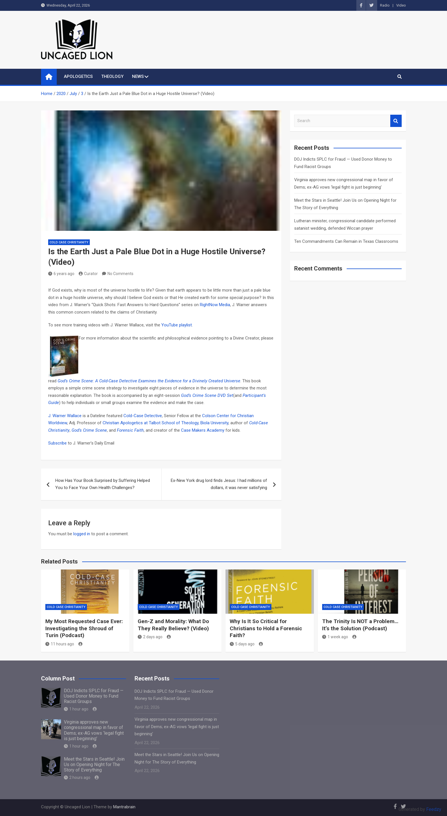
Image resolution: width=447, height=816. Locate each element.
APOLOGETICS (78, 76)
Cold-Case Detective (142, 415)
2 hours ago (77, 777)
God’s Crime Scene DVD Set (207, 395)
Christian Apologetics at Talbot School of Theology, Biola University (165, 422)
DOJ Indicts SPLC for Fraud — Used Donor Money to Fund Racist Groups (93, 696)
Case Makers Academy (203, 430)
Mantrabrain (124, 806)
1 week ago (335, 637)
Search (396, 121)
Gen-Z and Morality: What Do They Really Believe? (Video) (173, 625)
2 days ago (150, 637)
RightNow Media (215, 304)
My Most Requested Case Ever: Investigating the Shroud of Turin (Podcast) (84, 628)
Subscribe (57, 443)
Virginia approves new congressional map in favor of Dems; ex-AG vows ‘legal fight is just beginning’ (94, 730)
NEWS (138, 76)
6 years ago (61, 273)
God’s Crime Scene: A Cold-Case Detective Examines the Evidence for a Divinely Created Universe (149, 380)
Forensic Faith (130, 430)
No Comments (120, 273)
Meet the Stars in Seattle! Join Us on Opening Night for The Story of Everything (94, 764)
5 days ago (242, 644)
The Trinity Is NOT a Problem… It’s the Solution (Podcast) (360, 625)
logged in (81, 533)
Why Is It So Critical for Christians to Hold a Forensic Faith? (266, 628)
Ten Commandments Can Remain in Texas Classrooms (346, 241)
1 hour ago (76, 709)
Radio (385, 5)
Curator (88, 273)
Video (401, 5)
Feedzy (433, 809)
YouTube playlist (176, 325)
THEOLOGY (112, 76)
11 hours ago (59, 644)
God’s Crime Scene (89, 430)
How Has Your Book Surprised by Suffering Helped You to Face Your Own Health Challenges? (102, 484)
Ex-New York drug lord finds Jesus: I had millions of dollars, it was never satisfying (219, 484)
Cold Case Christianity (69, 242)
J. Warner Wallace (65, 415)
